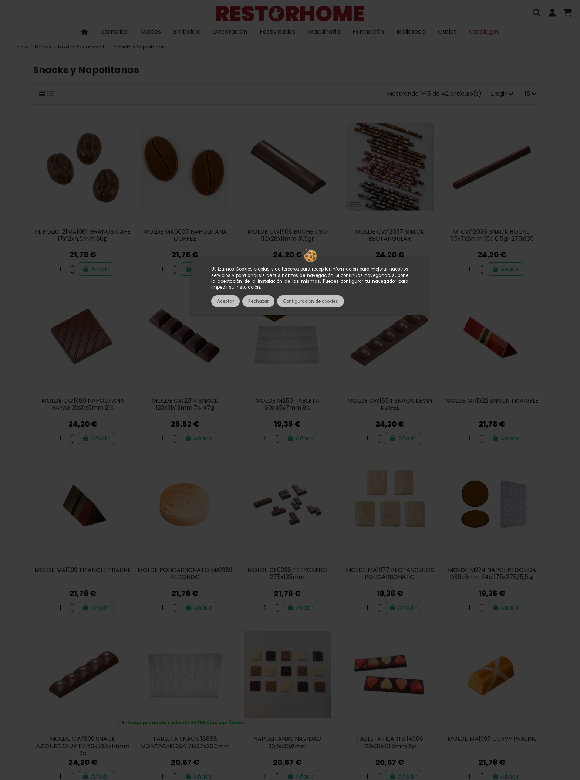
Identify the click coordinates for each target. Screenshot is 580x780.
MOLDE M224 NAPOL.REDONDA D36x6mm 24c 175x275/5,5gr (492, 573)
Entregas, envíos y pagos (339, 693)
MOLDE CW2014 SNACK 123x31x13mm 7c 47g (185, 404)
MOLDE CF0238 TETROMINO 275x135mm (287, 573)
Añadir (96, 269)
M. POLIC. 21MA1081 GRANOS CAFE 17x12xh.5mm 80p (83, 235)
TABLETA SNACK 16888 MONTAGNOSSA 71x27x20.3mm (185, 742)
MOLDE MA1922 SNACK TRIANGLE (492, 400)
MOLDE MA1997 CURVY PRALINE (492, 739)
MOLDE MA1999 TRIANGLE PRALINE (82, 570)
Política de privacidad (413, 693)
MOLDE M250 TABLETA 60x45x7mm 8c (287, 404)
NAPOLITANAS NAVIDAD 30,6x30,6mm (287, 742)
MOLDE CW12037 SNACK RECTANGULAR (389, 235)
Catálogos (82, 693)
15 (531, 93)
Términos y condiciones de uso (201, 693)
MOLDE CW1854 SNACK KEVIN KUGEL (389, 404)
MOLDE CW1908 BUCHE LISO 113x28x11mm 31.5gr (287, 235)
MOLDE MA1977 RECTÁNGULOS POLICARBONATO (390, 573)
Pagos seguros (274, 693)
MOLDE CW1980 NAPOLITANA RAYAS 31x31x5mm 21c (82, 404)
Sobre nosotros (127, 693)
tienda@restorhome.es (414, 713)
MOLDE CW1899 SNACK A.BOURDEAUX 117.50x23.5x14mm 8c (82, 746)
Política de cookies (480, 693)
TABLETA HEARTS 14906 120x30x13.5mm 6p (389, 742)
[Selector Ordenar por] (502, 93)
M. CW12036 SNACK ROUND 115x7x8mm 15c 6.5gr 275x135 (492, 235)
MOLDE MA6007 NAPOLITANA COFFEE (185, 235)
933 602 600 (352, 713)
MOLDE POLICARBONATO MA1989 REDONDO (185, 573)
